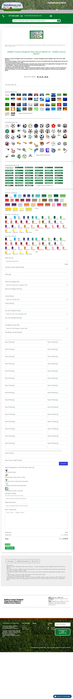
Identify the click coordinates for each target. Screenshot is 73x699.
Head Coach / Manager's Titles (12, 281)
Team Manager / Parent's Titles (12, 325)
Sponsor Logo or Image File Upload (13, 460)
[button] (57, 10)
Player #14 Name (10, 436)
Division (8, 274)
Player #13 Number (53, 428)
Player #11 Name (10, 414)
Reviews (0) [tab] (35, 561)
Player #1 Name (9, 342)
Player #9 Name (9, 400)
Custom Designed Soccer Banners (33, 45)
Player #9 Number (53, 400)
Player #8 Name (9, 392)
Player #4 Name (9, 363)
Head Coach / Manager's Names (13, 289)
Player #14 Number (53, 436)
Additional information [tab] (23, 561)
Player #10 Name (10, 407)
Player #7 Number (53, 385)
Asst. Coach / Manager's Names (13, 317)
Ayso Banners (55, 601)
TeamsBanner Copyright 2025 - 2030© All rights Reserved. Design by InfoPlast (51, 647)
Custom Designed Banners (19, 45)
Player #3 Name (9, 356)
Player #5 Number (53, 371)
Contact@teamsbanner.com (33, 15)
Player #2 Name (9, 349)
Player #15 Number (53, 443)
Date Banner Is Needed (10, 493)
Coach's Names (9, 303)
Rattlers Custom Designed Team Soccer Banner (58, 602)
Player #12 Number (53, 421)
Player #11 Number (53, 414)
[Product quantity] (7, 544)
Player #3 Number (53, 356)
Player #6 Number (53, 378)
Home (6, 45)
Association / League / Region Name (14, 267)
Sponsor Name (9, 453)
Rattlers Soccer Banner (54, 603)
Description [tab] (11, 561)
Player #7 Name (9, 385)
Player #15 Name (10, 443)
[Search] (58, 21)
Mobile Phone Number (10, 502)
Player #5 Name (9, 371)
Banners (10, 45)
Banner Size (9, 258)
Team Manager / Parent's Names (13, 332)
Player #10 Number (53, 407)
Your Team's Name (10, 84)
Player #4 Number (53, 363)
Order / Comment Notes (10, 509)
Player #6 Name (9, 378)
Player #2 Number (53, 349)
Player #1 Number (53, 342)
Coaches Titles (9, 296)
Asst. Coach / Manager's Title (12, 310)
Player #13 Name (10, 428)
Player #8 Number (53, 392)
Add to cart (9, 548)
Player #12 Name (10, 421)
